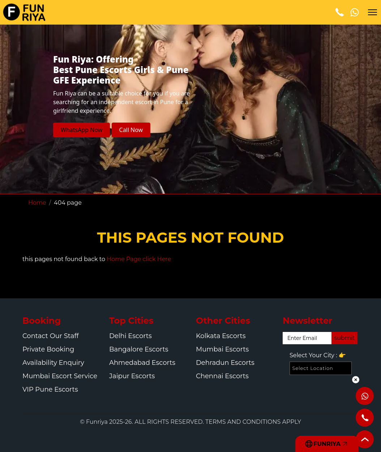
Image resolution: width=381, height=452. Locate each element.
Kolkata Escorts (221, 336)
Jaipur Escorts (132, 376)
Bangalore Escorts (138, 349)
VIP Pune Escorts (50, 389)
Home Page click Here (139, 259)
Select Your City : (318, 355)
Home (37, 202)
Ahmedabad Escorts (142, 363)
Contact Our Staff (50, 336)
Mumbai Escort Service (59, 376)
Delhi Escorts (130, 336)
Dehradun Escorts (225, 363)
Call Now (131, 130)
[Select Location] (321, 368)
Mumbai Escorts (222, 349)
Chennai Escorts (222, 376)
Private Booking (48, 349)
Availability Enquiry (53, 363)
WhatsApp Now (81, 130)
